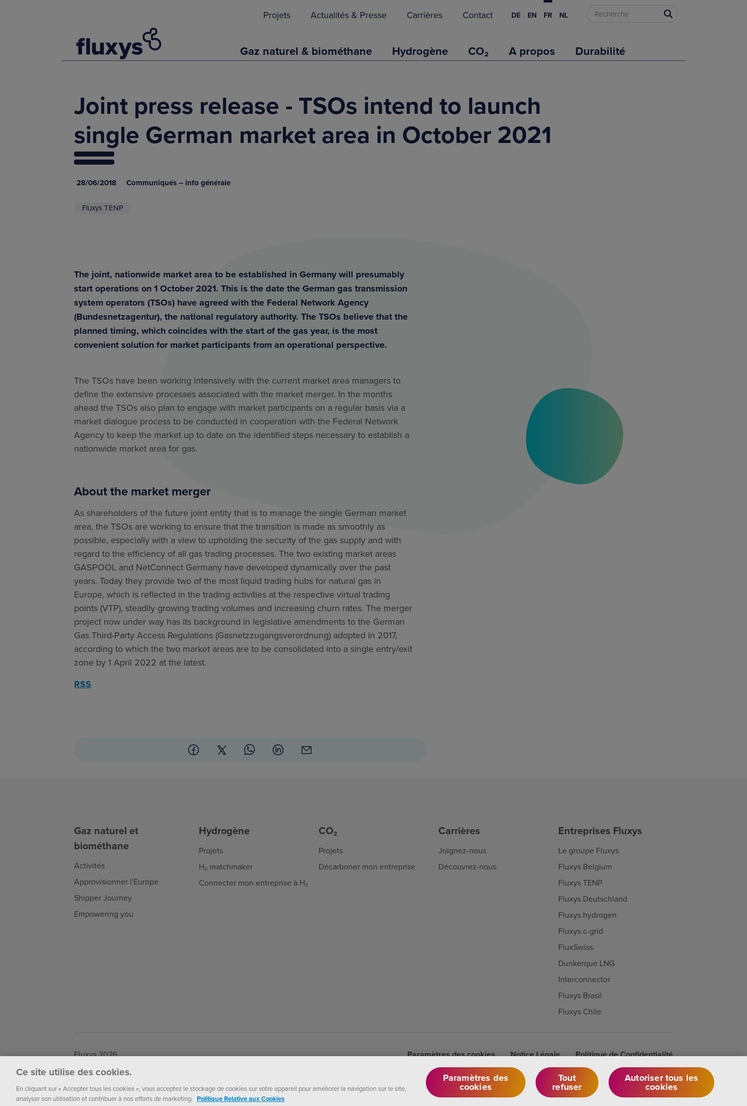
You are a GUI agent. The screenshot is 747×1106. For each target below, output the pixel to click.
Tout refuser (566, 1087)
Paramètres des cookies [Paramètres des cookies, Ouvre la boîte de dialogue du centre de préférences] (476, 1087)
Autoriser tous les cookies (661, 1087)
